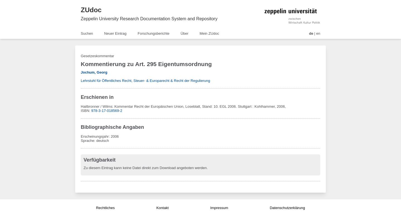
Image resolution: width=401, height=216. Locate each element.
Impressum (219, 208)
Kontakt (162, 208)
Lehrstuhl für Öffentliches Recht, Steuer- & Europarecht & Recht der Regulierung (145, 81)
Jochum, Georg (94, 72)
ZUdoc (91, 10)
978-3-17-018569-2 (106, 111)
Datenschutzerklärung (287, 208)
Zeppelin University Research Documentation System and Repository (149, 18)
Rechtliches (105, 208)
